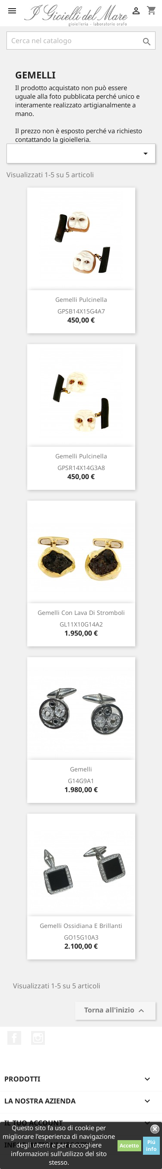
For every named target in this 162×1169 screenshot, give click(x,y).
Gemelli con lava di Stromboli (81, 612)
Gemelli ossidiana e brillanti (81, 925)
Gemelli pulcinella (81, 299)
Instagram (38, 1038)
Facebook (14, 1038)
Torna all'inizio (115, 1011)
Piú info (151, 1145)
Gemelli (81, 769)
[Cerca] (81, 40)
